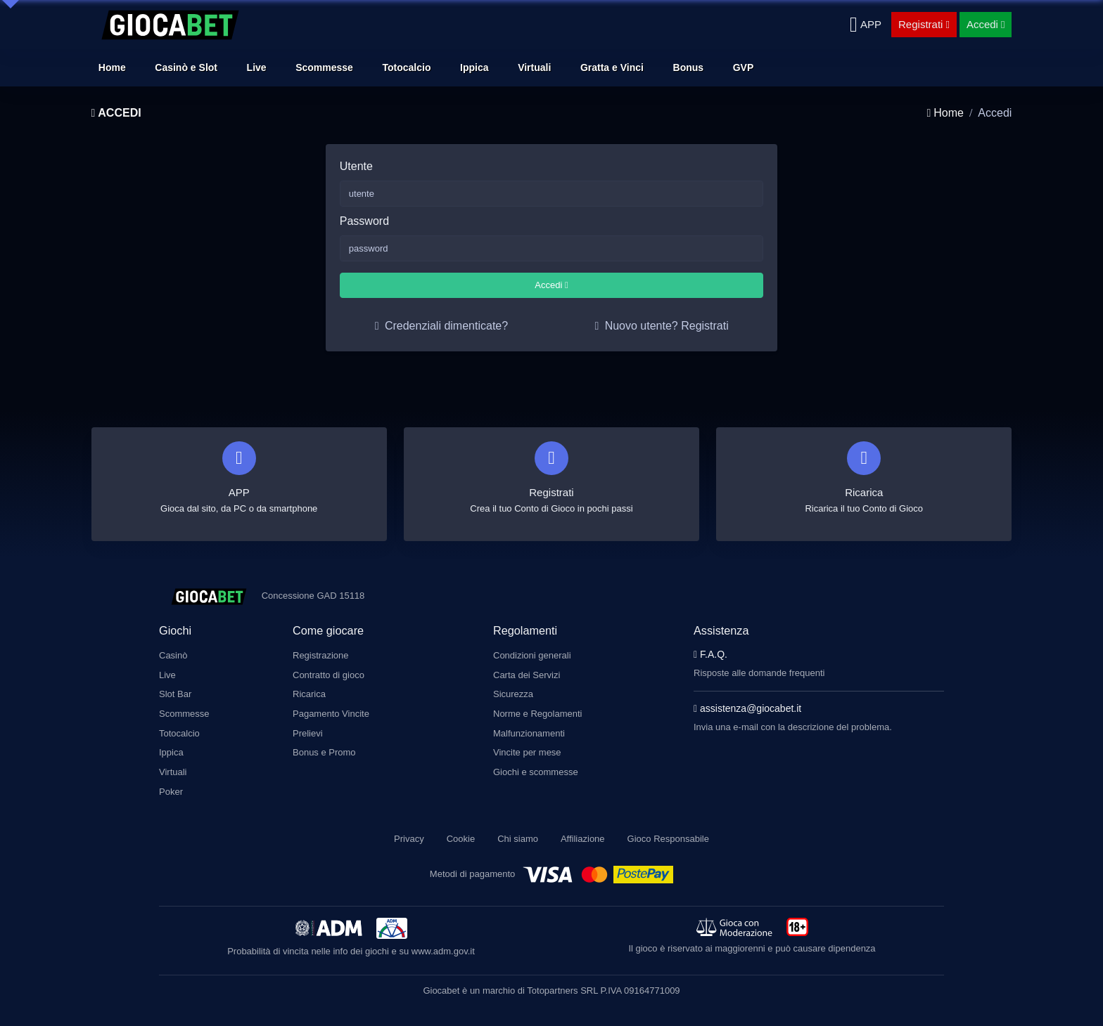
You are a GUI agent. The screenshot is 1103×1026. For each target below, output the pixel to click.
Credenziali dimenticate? (442, 326)
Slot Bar (175, 692)
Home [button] (112, 67)
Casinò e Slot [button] (186, 67)
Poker (171, 786)
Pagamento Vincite (331, 711)
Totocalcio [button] (407, 67)
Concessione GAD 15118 (313, 595)
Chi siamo (517, 827)
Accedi (551, 285)
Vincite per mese (527, 748)
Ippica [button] (474, 67)
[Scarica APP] (865, 24)
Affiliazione (583, 827)
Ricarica (309, 692)
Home (945, 113)
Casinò (173, 655)
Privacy (409, 827)
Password (364, 221)
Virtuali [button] (534, 67)
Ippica (171, 748)
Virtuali (173, 767)
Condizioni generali (532, 655)
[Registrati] (924, 24)
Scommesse (184, 711)
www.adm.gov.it (443, 940)
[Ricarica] (863, 478)
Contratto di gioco (328, 674)
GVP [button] (743, 67)
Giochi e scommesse (535, 767)
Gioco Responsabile (668, 827)
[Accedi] (985, 24)
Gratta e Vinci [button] (612, 67)
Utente (356, 166)
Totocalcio (179, 730)
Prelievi (308, 730)
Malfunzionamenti (529, 730)
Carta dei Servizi (526, 674)
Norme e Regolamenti (537, 711)
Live (167, 674)
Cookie (461, 827)
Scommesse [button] (324, 67)
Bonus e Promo (324, 748)
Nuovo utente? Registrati (661, 326)
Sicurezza (513, 692)
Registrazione (321, 655)
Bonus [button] (688, 67)
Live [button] (257, 67)
